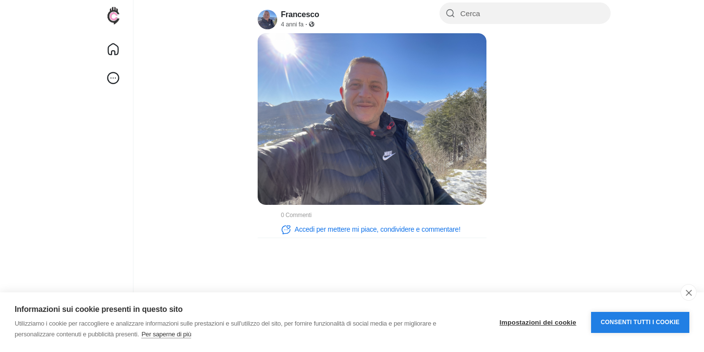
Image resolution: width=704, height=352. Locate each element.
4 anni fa (292, 24)
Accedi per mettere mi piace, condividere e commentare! (371, 230)
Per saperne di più (166, 334)
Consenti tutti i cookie (640, 322)
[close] (689, 292)
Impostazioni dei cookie (538, 322)
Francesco (300, 14)
